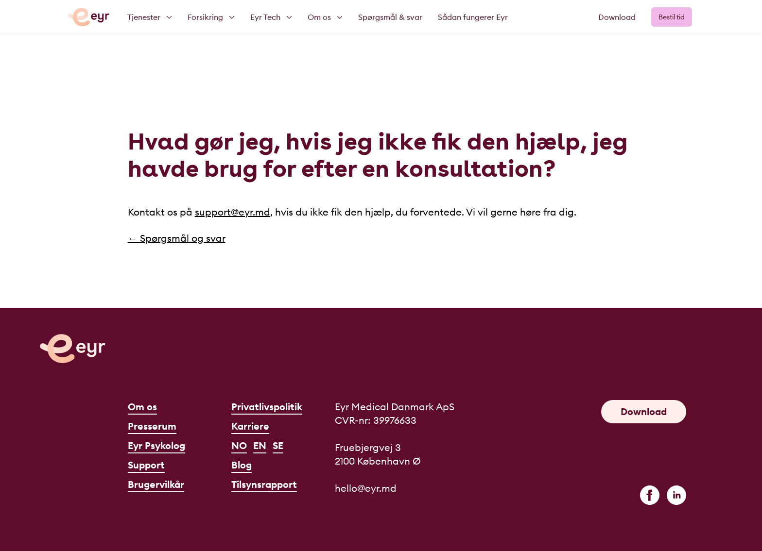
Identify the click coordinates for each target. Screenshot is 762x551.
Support (146, 465)
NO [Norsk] (239, 445)
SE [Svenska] (278, 445)
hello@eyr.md (366, 488)
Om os (142, 407)
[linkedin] (676, 495)
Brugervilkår (156, 484)
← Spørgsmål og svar (176, 238)
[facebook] (649, 495)
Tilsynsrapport (264, 484)
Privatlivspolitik (266, 407)
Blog (241, 465)
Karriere (250, 426)
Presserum (152, 426)
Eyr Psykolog (156, 445)
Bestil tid (671, 17)
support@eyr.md (232, 212)
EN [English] (259, 445)
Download (617, 17)
